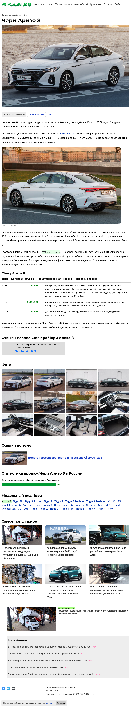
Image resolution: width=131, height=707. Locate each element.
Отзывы (108, 4)
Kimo (100, 505)
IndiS (85, 505)
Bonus (37, 505)
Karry (92, 505)
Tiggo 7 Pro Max (74, 501)
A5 (119, 501)
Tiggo (33, 508)
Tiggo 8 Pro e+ (33, 501)
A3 (114, 501)
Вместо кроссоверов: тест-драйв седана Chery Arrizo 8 (65, 457)
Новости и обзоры (43, 4)
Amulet (6, 505)
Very (110, 508)
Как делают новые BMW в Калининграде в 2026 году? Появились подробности (62, 551)
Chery (26, 15)
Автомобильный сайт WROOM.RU (60, 688)
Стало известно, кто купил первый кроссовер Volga (35, 667)
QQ (19, 508)
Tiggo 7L (18, 501)
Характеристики (36, 114)
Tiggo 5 (80, 508)
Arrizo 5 (16, 505)
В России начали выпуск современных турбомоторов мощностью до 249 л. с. (19, 590)
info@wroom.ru (51, 691)
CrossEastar (61, 505)
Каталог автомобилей (76, 4)
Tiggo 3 (54, 508)
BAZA (118, 4)
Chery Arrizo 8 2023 (25, 351)
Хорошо (61, 703)
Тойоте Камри (66, 133)
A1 (108, 501)
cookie (49, 703)
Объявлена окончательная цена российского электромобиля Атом (108, 551)
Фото (50, 114)
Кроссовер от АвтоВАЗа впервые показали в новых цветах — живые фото (47, 660)
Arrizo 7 (27, 505)
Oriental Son (9, 508)
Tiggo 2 (43, 508)
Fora (77, 505)
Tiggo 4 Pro (67, 508)
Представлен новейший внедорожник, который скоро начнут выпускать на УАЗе (106, 590)
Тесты (58, 4)
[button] (6, 66)
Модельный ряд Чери (22, 496)
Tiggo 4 (58, 501)
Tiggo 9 (48, 501)
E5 (71, 505)
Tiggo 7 (90, 508)
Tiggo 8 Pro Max (95, 501)
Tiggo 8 (101, 508)
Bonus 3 (47, 505)
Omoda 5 (118, 505)
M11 (108, 505)
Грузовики (95, 4)
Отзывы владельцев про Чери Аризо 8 (38, 338)
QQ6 (25, 508)
